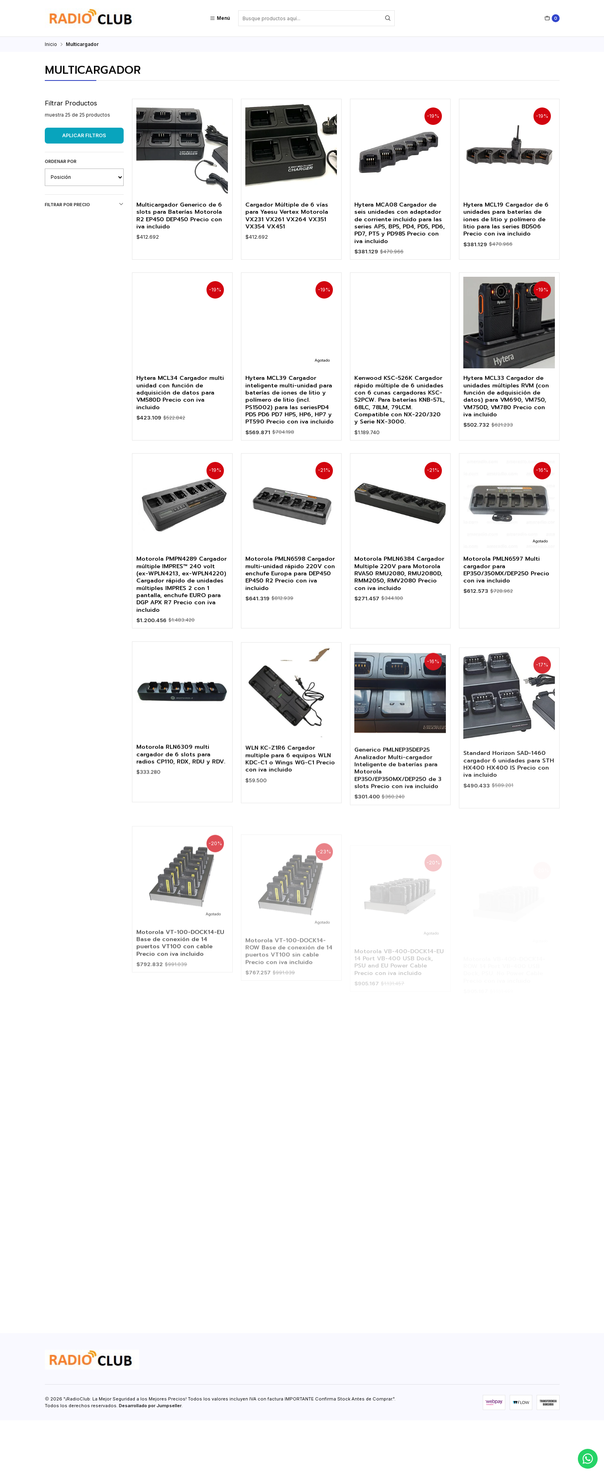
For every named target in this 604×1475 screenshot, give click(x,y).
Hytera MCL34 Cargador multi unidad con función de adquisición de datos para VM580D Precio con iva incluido (181, 442)
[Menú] (220, 18)
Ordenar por (60, 161)
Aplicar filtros (84, 135)
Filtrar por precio (84, 204)
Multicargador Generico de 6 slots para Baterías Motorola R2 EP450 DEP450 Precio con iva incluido (180, 216)
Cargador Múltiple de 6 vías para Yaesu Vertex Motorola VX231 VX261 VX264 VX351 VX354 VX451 (290, 216)
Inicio (51, 44)
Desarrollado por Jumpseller (150, 1460)
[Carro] (552, 18)
